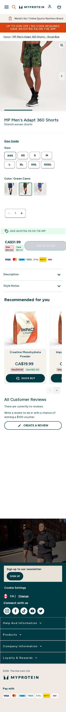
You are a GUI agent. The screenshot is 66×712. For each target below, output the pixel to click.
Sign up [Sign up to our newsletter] (15, 576)
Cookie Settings (15, 587)
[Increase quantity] (22, 213)
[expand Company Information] (23, 646)
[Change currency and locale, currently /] (33, 596)
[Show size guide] (11, 141)
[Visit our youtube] (32, 611)
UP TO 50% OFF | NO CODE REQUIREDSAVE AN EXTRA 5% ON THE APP (33, 27)
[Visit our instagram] (7, 611)
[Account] (50, 7)
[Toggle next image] (62, 76)
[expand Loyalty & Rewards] (20, 658)
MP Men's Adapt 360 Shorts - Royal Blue (35, 36)
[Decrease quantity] (9, 213)
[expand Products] (12, 635)
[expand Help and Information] (22, 623)
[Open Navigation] (6, 7)
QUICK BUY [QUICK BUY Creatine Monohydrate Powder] (25, 378)
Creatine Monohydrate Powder (25, 354)
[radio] (10, 156)
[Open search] (13, 7)
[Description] (33, 274)
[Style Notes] (33, 286)
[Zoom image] (62, 45)
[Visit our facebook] (15, 611)
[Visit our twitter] (40, 611)
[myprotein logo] (31, 7)
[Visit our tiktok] (23, 611)
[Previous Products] (49, 390)
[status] (15, 213)
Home (7, 36)
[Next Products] (56, 390)
